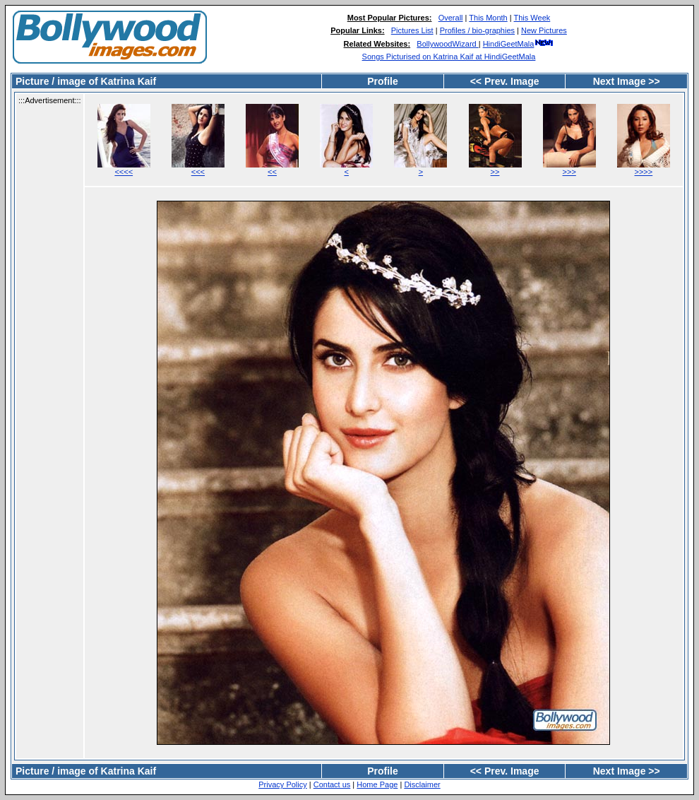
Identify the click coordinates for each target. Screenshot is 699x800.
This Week (532, 17)
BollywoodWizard (447, 44)
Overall (450, 17)
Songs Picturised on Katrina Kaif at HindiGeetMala (449, 56)
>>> (569, 171)
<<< (198, 171)
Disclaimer (422, 784)
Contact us (332, 784)
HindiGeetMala (518, 44)
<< (272, 171)
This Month (488, 17)
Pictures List (412, 30)
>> (495, 171)
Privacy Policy (282, 784)
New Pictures (544, 30)
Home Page (377, 784)
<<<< (123, 171)
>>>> (644, 171)
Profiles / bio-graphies (477, 30)
